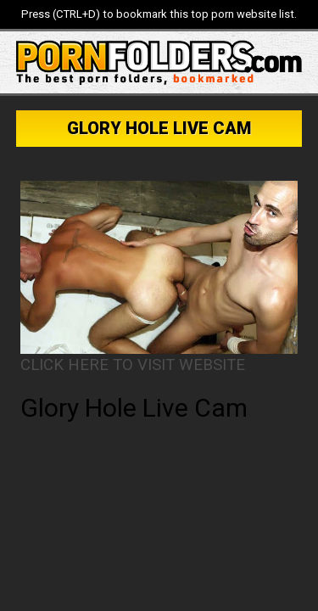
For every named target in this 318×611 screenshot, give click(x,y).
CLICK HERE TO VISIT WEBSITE (132, 365)
